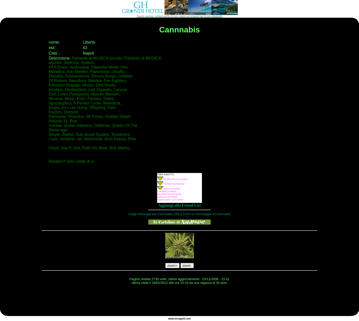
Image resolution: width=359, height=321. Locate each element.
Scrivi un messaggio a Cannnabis (206, 214)
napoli (181, 318)
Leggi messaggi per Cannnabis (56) (154, 214)
